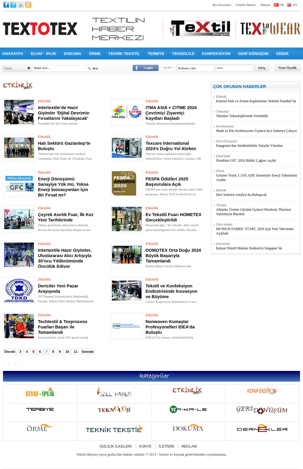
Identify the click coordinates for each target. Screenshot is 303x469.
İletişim (265, 5)
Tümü (8, 68)
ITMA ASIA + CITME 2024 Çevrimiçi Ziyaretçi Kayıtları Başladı (171, 113)
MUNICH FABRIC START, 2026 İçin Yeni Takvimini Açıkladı (258, 229)
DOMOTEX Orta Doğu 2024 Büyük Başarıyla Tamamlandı (173, 255)
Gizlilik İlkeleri (246, 5)
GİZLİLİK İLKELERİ (116, 446)
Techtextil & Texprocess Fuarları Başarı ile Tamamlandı (62, 327)
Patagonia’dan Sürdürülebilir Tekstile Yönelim (258, 143)
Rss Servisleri (222, 5)
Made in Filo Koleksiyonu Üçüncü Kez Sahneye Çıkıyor (258, 129)
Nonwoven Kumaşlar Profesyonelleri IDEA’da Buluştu (170, 327)
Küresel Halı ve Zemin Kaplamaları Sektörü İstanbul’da (258, 99)
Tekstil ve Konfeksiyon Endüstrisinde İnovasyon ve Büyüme (171, 291)
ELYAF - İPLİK (43, 53)
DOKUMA (72, 53)
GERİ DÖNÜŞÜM (253, 53)
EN (295, 5)
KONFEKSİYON (216, 53)
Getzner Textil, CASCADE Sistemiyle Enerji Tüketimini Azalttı (258, 175)
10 (67, 351)
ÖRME (95, 53)
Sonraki (88, 351)
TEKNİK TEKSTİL (124, 53)
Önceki (9, 351)
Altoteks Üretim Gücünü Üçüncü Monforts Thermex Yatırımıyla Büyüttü (258, 209)
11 (75, 351)
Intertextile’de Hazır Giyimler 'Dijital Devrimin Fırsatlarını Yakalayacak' (64, 113)
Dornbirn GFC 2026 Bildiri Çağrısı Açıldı (258, 158)
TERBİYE (156, 53)
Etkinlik (44, 101)
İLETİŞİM (166, 446)
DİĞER (282, 53)
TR (282, 5)
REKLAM (189, 446)
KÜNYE (145, 446)
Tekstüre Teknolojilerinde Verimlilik (258, 114)
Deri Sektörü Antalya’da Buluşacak (258, 192)
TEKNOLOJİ (183, 53)
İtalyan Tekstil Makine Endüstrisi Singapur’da (258, 246)
